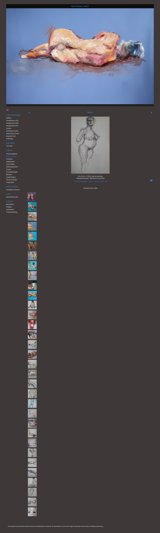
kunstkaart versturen (13, 190)
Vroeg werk (10, 182)
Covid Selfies (10, 164)
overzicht (9, 146)
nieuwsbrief (10, 204)
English (7, 110)
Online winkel (12, 187)
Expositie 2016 (11, 136)
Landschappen (11, 177)
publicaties (9, 139)
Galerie (9, 150)
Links (8, 194)
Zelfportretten (10, 161)
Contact (8, 128)
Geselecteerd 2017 (12, 126)
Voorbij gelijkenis (11, 154)
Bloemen (9, 174)
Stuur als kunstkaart (90, 181)
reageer (9, 207)
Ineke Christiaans (76, 6)
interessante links (12, 197)
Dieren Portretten (11, 180)
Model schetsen (11, 156)
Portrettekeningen (12, 172)
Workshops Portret (12, 131)
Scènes (8, 169)
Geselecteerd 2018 (12, 123)
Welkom (8, 118)
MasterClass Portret (12, 133)
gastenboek (10, 209)
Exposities (10, 143)
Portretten (9, 159)
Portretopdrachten (12, 167)
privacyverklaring (11, 212)
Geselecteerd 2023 (12, 120)
